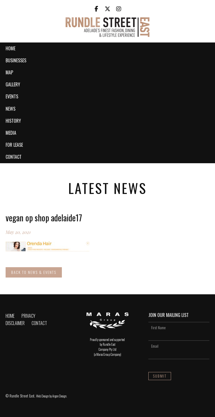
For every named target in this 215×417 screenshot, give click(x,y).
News (10, 108)
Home (10, 48)
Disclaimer (15, 323)
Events (12, 96)
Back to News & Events (33, 272)
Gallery (13, 84)
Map (9, 72)
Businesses (16, 60)
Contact (14, 156)
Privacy (28, 315)
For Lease (14, 144)
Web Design (42, 396)
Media (11, 132)
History (13, 120)
